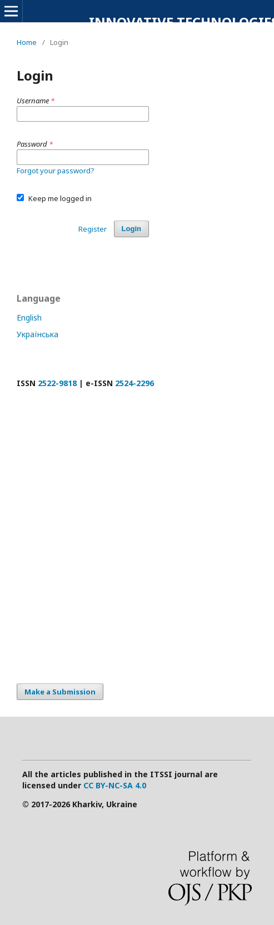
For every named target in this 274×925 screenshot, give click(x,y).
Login (131, 228)
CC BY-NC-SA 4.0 (114, 785)
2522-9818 (57, 383)
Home (27, 42)
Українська (37, 334)
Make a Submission (60, 692)
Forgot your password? (55, 171)
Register (92, 229)
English (29, 317)
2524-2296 (134, 383)
